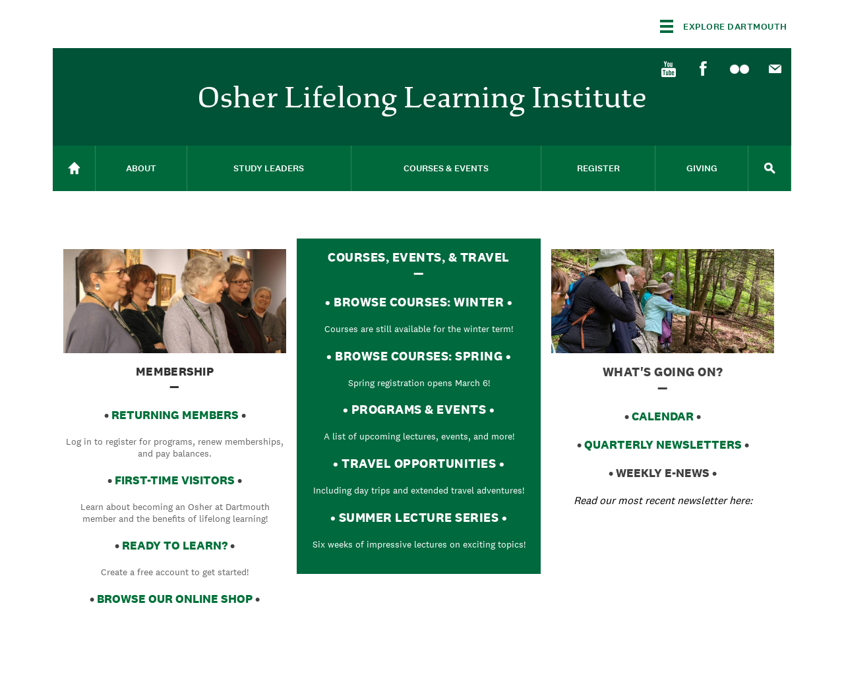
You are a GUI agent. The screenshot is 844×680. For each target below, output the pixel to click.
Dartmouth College (157, 24)
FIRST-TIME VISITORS (175, 480)
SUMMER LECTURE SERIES (419, 517)
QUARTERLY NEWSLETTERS (663, 444)
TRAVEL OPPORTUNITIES (419, 463)
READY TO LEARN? (174, 545)
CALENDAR (663, 416)
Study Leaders (268, 168)
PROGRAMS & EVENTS (419, 409)
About (141, 168)
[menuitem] (667, 67)
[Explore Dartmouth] (723, 26)
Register (598, 168)
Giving (701, 168)
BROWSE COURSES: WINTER (419, 302)
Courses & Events (446, 168)
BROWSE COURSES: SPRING (418, 356)
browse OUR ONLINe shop (175, 598)
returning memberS (175, 414)
